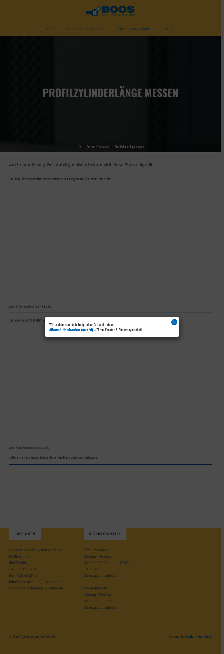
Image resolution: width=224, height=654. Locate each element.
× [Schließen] (174, 322)
